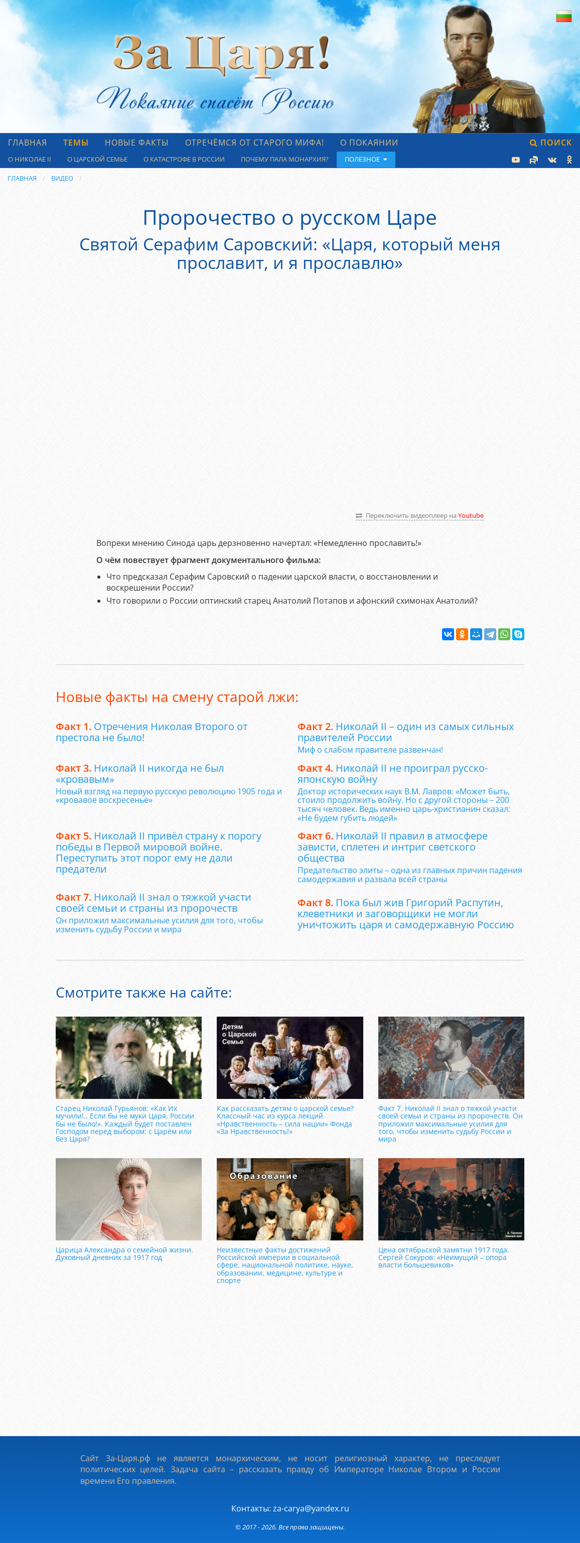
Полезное (366, 159)
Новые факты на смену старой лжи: (177, 696)
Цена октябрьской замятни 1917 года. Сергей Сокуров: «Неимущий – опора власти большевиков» (443, 1257)
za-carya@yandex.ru (311, 1508)
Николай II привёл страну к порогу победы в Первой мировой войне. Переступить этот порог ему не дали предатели (158, 852)
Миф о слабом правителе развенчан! (370, 749)
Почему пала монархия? (285, 159)
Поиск (551, 142)
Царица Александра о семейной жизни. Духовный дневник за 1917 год (124, 1253)
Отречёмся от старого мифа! (254, 142)
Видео (62, 178)
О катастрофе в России (184, 159)
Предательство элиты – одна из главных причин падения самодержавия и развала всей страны (410, 875)
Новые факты (137, 142)
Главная (27, 142)
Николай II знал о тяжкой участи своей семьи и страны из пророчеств (153, 902)
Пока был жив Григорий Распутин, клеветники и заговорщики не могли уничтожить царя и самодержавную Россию (406, 913)
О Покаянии (369, 142)
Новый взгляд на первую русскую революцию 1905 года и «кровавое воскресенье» (169, 796)
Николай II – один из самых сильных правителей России (406, 732)
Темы (76, 142)
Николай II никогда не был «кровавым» (140, 773)
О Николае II (29, 159)
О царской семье (97, 159)
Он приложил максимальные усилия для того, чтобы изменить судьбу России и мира (159, 925)
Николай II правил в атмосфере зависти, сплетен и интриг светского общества (393, 847)
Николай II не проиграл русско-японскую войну (393, 773)
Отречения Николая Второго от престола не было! (151, 732)
